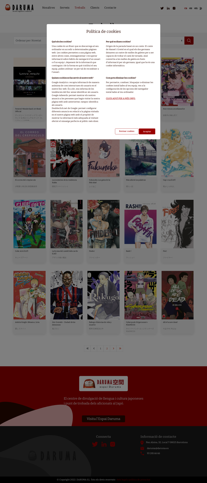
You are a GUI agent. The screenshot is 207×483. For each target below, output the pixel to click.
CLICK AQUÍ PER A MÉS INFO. (120, 98)
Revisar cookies (126, 131)
